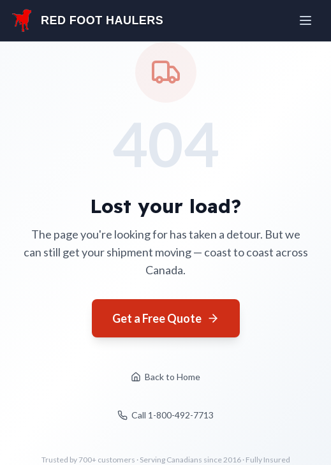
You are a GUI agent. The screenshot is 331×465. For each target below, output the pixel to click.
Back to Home (165, 376)
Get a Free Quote (165, 318)
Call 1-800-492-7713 (165, 415)
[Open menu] (307, 20)
